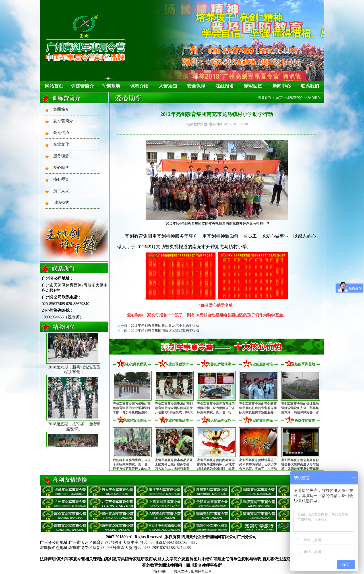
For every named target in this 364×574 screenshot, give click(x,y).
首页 (279, 98)
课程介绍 (139, 86)
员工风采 (61, 191)
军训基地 (111, 86)
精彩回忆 (253, 86)
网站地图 (159, 571)
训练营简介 (82, 86)
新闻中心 (281, 86)
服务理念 (61, 156)
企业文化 (61, 144)
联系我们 (310, 86)
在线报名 (225, 86)
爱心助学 (61, 167)
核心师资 (61, 179)
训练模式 (61, 202)
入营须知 (168, 86)
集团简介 (61, 109)
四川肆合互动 (201, 571)
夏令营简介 (63, 121)
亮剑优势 (61, 132)
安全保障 (196, 86)
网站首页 (54, 86)
